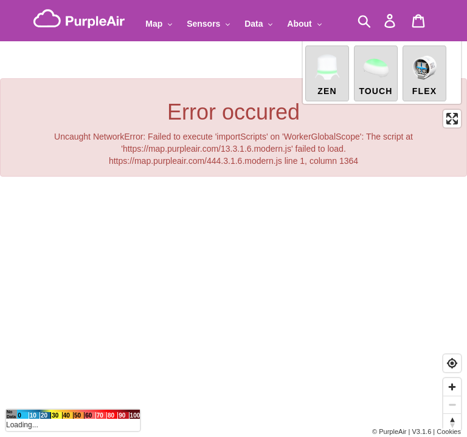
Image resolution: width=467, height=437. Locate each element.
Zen (327, 71)
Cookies (449, 431)
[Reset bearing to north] (452, 422)
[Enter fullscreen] (452, 116)
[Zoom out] (452, 404)
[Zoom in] (452, 387)
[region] (233, 218)
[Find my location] (452, 363)
